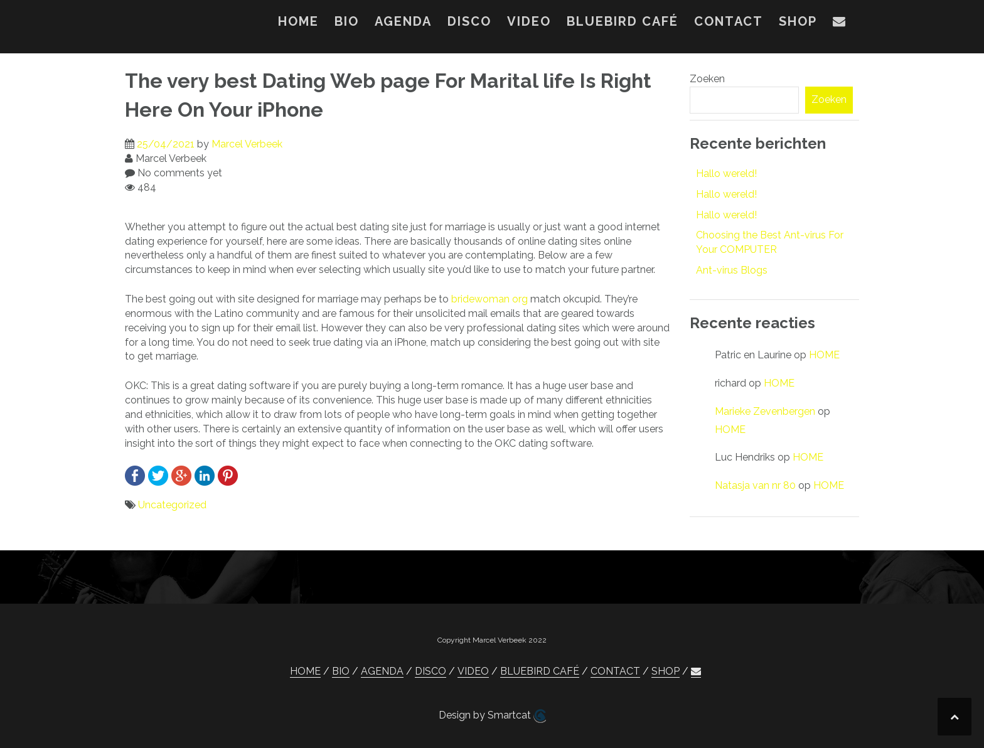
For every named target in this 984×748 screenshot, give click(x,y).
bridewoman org (489, 299)
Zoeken (707, 79)
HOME (298, 21)
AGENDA (403, 21)
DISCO (469, 21)
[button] (840, 24)
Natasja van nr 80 (755, 485)
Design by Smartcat (492, 716)
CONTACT (728, 21)
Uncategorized (172, 505)
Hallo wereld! (726, 173)
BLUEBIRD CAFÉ (622, 21)
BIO (346, 21)
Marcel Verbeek (246, 144)
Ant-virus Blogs (731, 270)
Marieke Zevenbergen (765, 411)
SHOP (798, 21)
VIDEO (529, 21)
